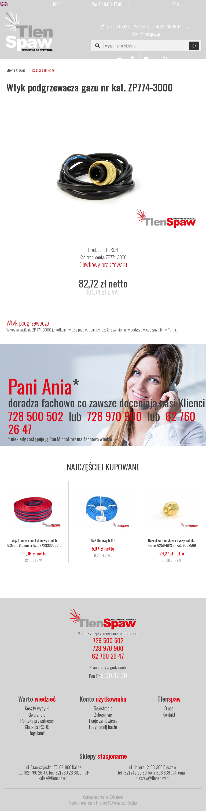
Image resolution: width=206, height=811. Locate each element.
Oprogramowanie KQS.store (103, 797)
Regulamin (37, 732)
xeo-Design (129, 803)
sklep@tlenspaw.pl (146, 34)
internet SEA (104, 803)
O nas (169, 708)
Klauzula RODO (37, 726)
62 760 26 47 (170, 26)
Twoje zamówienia (102, 720)
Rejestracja (103, 708)
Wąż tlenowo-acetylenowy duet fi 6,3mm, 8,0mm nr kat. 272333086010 (34, 543)
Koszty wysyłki (37, 708)
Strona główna (15, 70)
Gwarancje (36, 714)
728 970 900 (143, 26)
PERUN (112, 249)
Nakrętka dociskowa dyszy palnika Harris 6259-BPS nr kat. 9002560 (172, 543)
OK (194, 46)
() (148, 59)
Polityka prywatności (37, 720)
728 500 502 (116, 26)
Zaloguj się (103, 714)
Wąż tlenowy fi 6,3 (102, 540)
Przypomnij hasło (103, 726)
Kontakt (169, 714)
